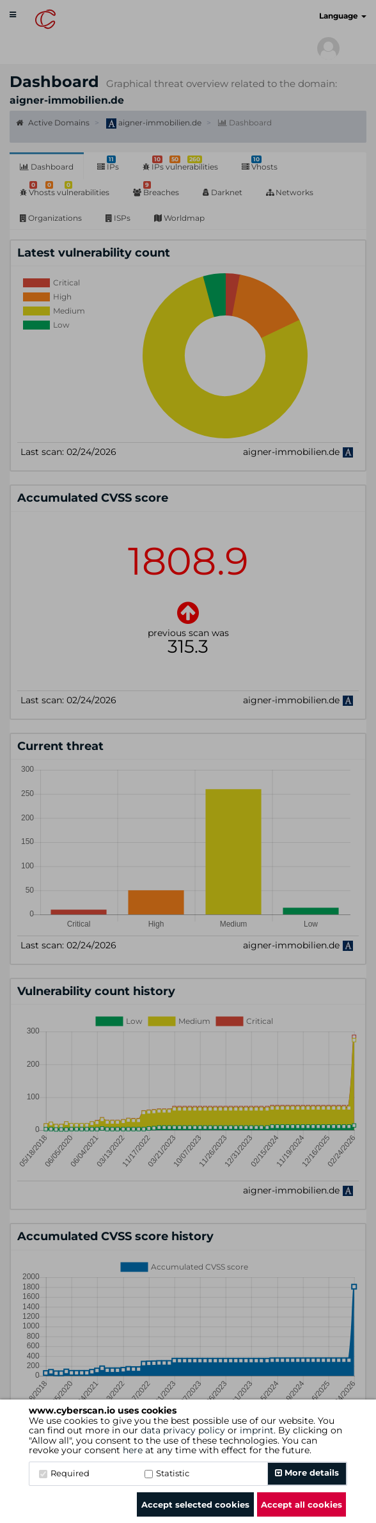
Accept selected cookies (195, 1504)
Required (64, 1473)
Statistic (167, 1473)
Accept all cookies (301, 1504)
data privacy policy (183, 1430)
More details (307, 1472)
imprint (257, 1430)
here (133, 1450)
